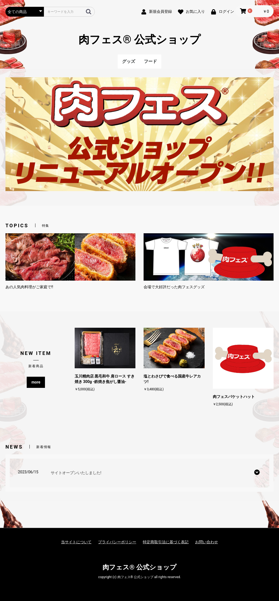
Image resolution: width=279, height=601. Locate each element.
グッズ (128, 61)
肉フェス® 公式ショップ (139, 39)
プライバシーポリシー (117, 542)
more (35, 382)
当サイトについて (76, 542)
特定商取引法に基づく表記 (166, 542)
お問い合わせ (206, 542)
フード (150, 61)
